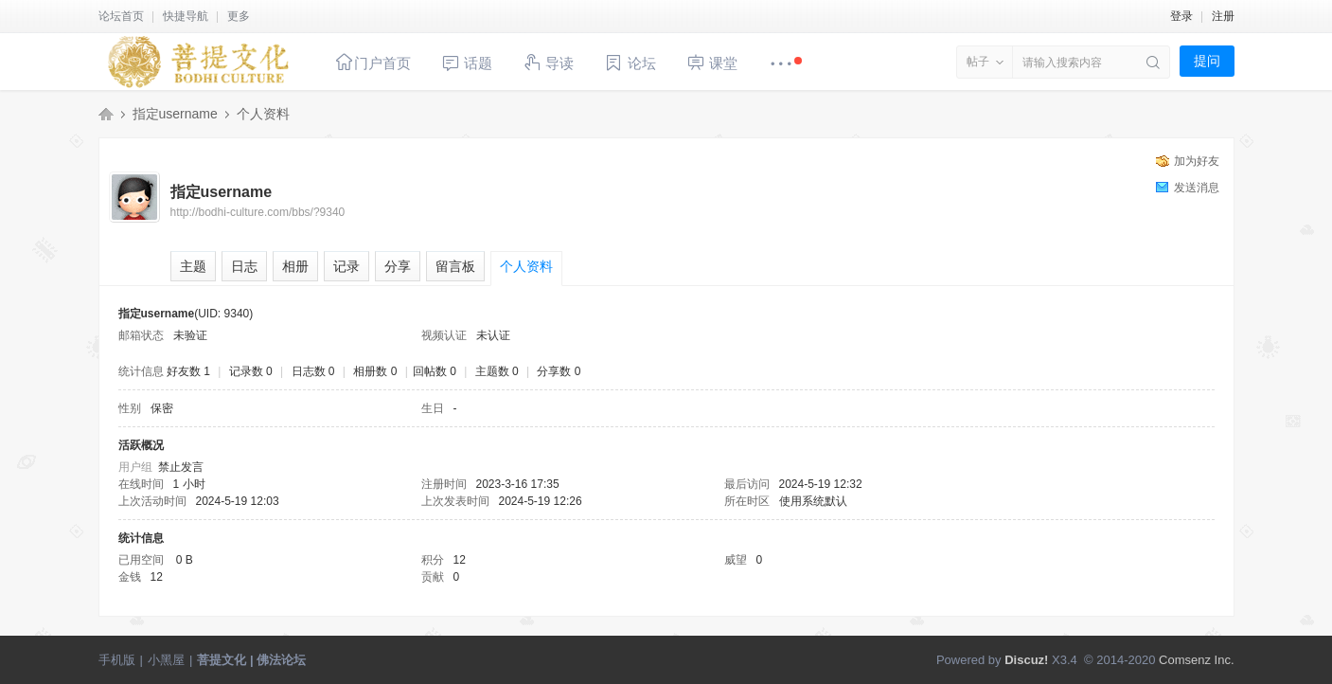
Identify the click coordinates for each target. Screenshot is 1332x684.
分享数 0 (558, 371)
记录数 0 (251, 371)
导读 (548, 62)
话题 (466, 63)
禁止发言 (181, 467)
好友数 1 (188, 371)
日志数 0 (313, 371)
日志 (244, 266)
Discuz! (1026, 660)
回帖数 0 (434, 371)
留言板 (455, 266)
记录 (346, 266)
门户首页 (373, 62)
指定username (175, 113)
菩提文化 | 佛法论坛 (106, 113)
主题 (193, 266)
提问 (1207, 60)
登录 (1181, 16)
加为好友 (1196, 161)
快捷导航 (185, 16)
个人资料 (526, 266)
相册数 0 (375, 371)
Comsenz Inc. (1196, 660)
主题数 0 (497, 371)
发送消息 (1196, 187)
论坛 (629, 63)
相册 (295, 266)
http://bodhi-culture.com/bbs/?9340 (258, 212)
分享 (397, 266)
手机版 (116, 660)
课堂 (711, 62)
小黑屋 (166, 660)
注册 (1223, 16)
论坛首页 (121, 16)
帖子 (978, 61)
